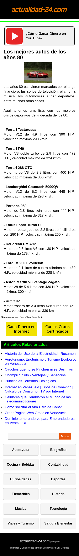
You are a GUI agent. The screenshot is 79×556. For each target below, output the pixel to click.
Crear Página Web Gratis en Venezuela (36, 413)
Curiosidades (20, 479)
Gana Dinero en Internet (21, 329)
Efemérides (21, 494)
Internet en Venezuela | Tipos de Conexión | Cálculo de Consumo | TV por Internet (39, 389)
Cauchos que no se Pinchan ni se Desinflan (39, 369)
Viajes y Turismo (21, 523)
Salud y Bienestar (58, 523)
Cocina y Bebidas (21, 464)
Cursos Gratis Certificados (57, 329)
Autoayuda (20, 450)
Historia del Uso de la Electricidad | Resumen (40, 354)
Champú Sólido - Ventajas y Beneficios (35, 375)
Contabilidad (58, 464)
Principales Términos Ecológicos (30, 381)
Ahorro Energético (21, 317)
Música (20, 508)
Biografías (58, 450)
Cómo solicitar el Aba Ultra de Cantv (33, 407)
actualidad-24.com (38, 9)
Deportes (58, 479)
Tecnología (37, 317)
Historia (58, 494)
